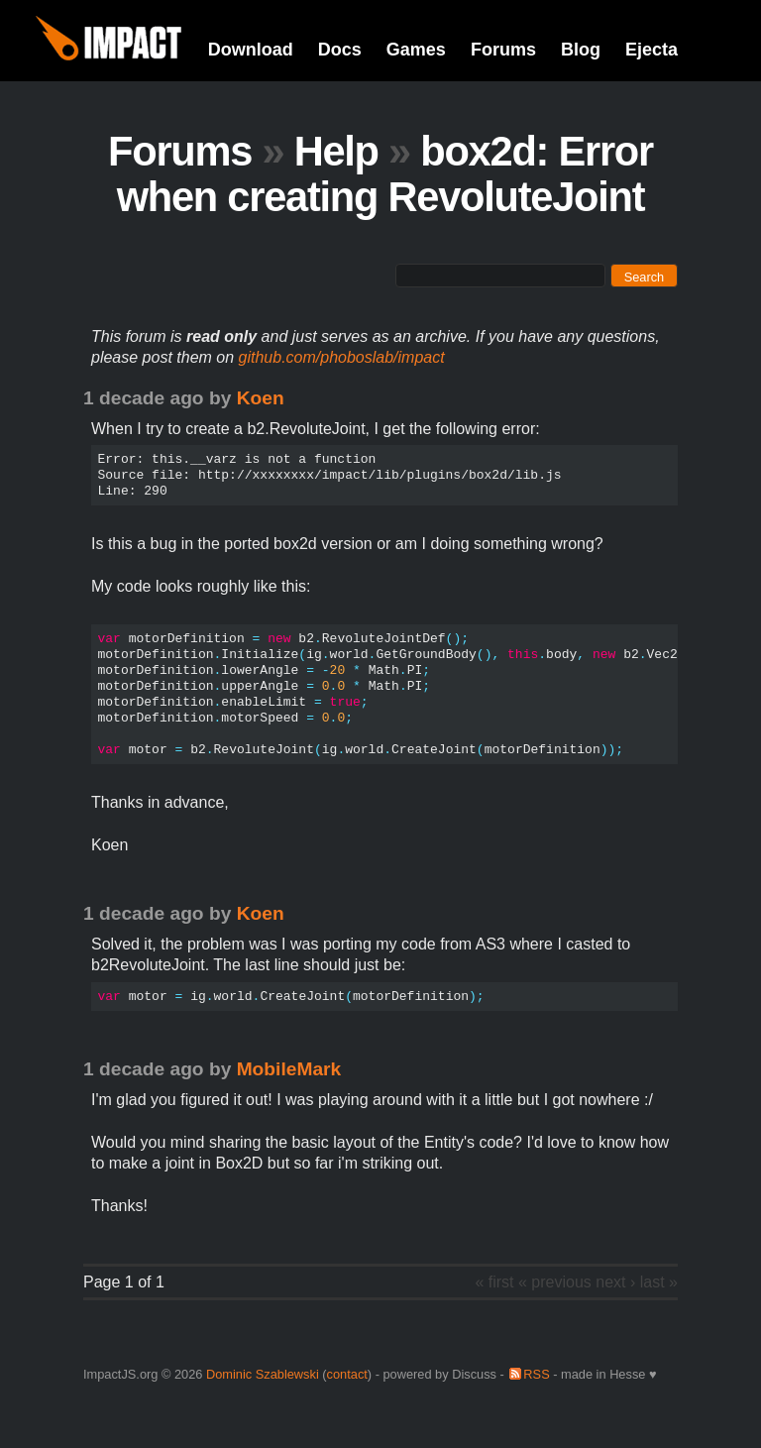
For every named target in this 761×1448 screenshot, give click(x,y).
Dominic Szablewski (262, 1374)
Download (250, 49)
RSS (536, 1374)
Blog (580, 49)
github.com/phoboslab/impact (342, 357)
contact (347, 1374)
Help (336, 151)
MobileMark (289, 1068)
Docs (340, 49)
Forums (503, 49)
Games (416, 49)
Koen (260, 398)
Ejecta (651, 49)
